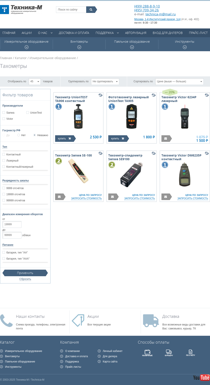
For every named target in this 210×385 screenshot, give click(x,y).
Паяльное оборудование (132, 44)
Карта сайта (110, 361)
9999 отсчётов (15, 188)
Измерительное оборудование (26, 44)
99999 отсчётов (15, 200)
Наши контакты (30, 316)
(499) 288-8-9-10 (147, 6)
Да (6, 135)
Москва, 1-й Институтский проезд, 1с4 (157, 19)
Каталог (21, 58)
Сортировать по (143, 81)
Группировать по (78, 81)
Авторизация (135, 33)
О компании (72, 351)
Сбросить (25, 279)
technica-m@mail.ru (160, 14)
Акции (27, 33)
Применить (25, 273)
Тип (4, 146)
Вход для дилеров (168, 33)
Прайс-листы (73, 366)
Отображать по (17, 81)
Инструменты (184, 44)
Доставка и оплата (74, 33)
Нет (21, 135)
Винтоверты (79, 44)
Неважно (40, 135)
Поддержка (105, 33)
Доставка (170, 316)
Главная (8, 33)
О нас (42, 33)
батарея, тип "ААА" (18, 258)
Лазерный (12, 160)
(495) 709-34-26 (146, 10)
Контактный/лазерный (19, 166)
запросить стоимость (86, 198)
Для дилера (110, 356)
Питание (7, 244)
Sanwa (10, 112)
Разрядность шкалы (15, 180)
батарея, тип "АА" (17, 252)
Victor (9, 118)
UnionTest (36, 112)
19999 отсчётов (15, 194)
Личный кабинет (112, 351)
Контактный (13, 154)
